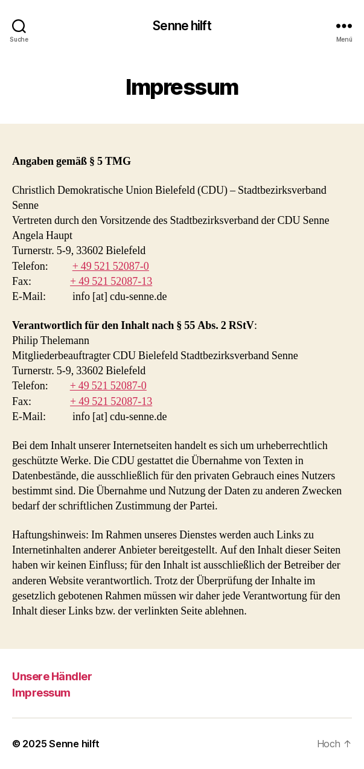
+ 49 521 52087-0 (110, 266)
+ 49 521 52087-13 (111, 282)
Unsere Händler (52, 676)
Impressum (41, 692)
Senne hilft (182, 25)
